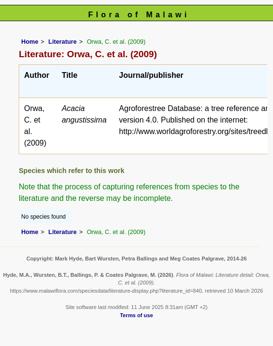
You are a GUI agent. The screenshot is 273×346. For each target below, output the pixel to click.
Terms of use (136, 315)
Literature (62, 41)
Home (29, 41)
